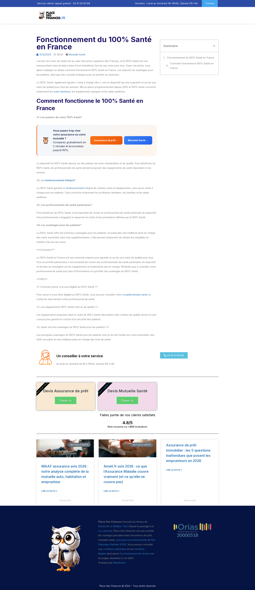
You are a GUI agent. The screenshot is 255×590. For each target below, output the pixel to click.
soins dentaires (62, 91)
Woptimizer (119, 562)
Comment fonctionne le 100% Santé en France (192, 66)
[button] (214, 46)
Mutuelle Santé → (138, 140)
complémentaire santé (135, 294)
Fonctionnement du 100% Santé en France (190, 57)
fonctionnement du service (135, 553)
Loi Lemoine (105, 530)
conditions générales (114, 549)
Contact (209, 3)
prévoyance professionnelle (131, 539)
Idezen (102, 526)
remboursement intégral (59, 180)
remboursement (75, 188)
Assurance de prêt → (106, 140)
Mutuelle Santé (77, 54)
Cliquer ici (66, 400)
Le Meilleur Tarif (118, 526)
